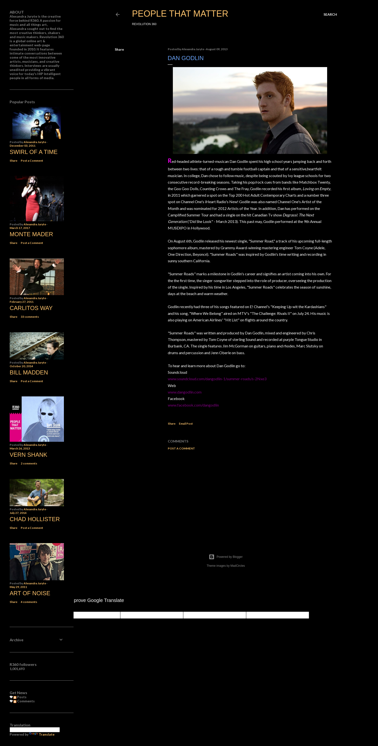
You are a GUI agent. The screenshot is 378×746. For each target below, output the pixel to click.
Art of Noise (30, 593)
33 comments (30, 316)
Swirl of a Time (34, 152)
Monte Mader (31, 234)
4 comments (29, 602)
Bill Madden (29, 372)
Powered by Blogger (226, 557)
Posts (20, 697)
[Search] (330, 14)
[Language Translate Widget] (35, 729)
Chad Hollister (35, 519)
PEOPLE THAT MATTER (180, 14)
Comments (24, 701)
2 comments (29, 463)
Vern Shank (28, 454)
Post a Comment (181, 448)
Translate (41, 734)
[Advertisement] (250, 496)
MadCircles (237, 565)
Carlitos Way (31, 308)
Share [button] (119, 49)
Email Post (186, 423)
